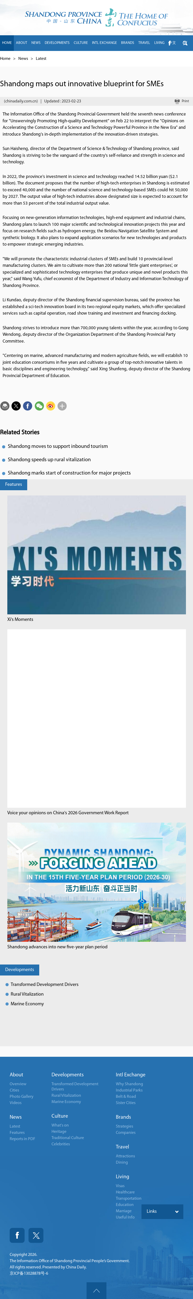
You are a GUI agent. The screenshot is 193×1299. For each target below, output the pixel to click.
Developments (19, 969)
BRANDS (127, 43)
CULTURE (81, 43)
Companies (125, 1133)
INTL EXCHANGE (104, 43)
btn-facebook (169, 43)
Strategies (124, 1126)
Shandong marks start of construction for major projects (69, 473)
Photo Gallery (21, 1097)
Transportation (128, 1199)
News (23, 59)
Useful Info (125, 1217)
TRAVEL (144, 43)
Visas (120, 1186)
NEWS (36, 43)
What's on (60, 1125)
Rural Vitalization (27, 994)
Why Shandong (129, 1084)
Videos (15, 1103)
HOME (7, 43)
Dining (122, 1163)
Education (125, 1205)
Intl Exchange (130, 1075)
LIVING (159, 43)
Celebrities (61, 1144)
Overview (18, 1084)
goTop (96, 1290)
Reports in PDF (22, 1139)
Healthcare (125, 1192)
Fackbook (17, 1235)
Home (5, 59)
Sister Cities (125, 1103)
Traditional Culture (68, 1138)
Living (122, 1177)
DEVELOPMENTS (57, 43)
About (16, 1075)
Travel (122, 1147)
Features (13, 484)
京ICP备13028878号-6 (29, 1274)
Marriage (124, 1211)
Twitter (36, 1235)
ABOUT (21, 43)
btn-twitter (185, 43)
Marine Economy (27, 1004)
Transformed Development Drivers (44, 984)
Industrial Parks (129, 1090)
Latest (41, 59)
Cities (14, 1090)
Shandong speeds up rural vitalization (49, 460)
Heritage (59, 1132)
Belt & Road (126, 1097)
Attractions (125, 1156)
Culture (60, 1116)
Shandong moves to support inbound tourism (58, 446)
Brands (123, 1117)
